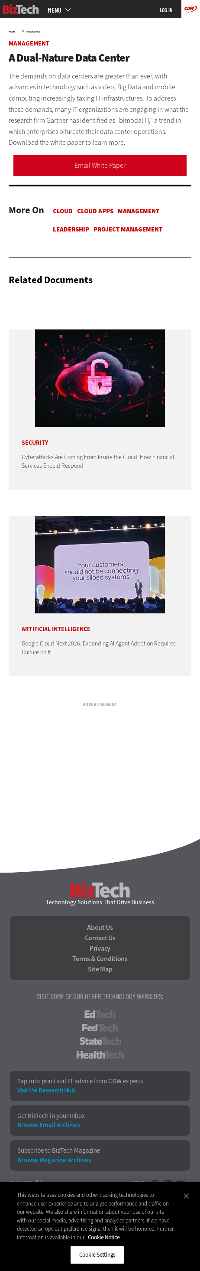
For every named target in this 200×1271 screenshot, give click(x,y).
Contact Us (100, 938)
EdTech (100, 1014)
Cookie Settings (97, 1254)
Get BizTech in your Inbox (51, 1116)
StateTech (100, 1041)
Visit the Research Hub (45, 1090)
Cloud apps (95, 211)
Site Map (100, 969)
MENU (54, 10)
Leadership (71, 229)
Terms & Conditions (100, 958)
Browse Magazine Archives (54, 1160)
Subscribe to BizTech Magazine (58, 1150)
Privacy (100, 948)
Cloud (63, 211)
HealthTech (100, 1055)
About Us (100, 927)
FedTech (100, 1028)
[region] (100, 1226)
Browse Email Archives (48, 1125)
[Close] (186, 1196)
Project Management (128, 229)
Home (12, 31)
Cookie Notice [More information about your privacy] (103, 1237)
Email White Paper (100, 165)
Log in (166, 10)
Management (34, 31)
